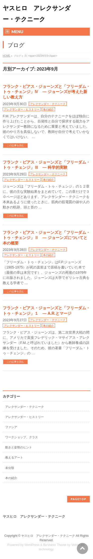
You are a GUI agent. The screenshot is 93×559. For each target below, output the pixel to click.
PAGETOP (78, 499)
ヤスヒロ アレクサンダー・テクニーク (48, 535)
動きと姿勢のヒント (18, 447)
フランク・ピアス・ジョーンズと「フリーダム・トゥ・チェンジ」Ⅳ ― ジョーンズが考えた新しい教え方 (46, 91)
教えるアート (14, 457)
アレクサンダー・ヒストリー (21, 109)
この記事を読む (15, 145)
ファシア (11, 427)
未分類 (9, 468)
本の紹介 (48, 109)
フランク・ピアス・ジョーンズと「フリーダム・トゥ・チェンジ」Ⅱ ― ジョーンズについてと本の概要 (46, 237)
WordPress (31, 545)
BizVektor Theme (54, 545)
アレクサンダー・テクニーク (47, 103)
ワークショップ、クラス (21, 437)
